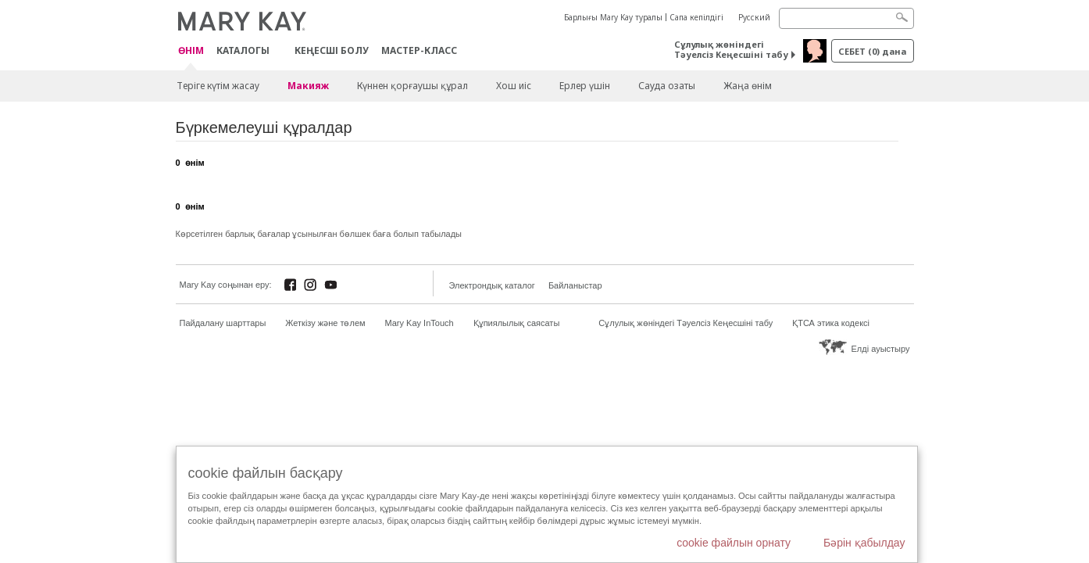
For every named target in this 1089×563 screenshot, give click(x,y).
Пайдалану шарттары (223, 323)
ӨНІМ (191, 51)
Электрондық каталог (492, 285)
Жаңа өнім (747, 85)
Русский (754, 17)
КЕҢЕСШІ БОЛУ (332, 50)
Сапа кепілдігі (696, 17)
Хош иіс (513, 85)
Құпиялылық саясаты (516, 323)
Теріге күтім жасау (218, 85)
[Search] (846, 18)
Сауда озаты (666, 85)
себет (872, 51)
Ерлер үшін (584, 85)
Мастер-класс (419, 50)
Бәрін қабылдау (864, 542)
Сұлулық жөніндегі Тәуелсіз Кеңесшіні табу (731, 49)
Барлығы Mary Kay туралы (613, 17)
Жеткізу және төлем (325, 323)
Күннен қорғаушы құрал (412, 85)
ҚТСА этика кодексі (830, 323)
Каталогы (243, 50)
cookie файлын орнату (734, 542)
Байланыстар (575, 285)
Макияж (308, 85)
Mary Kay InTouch (419, 323)
